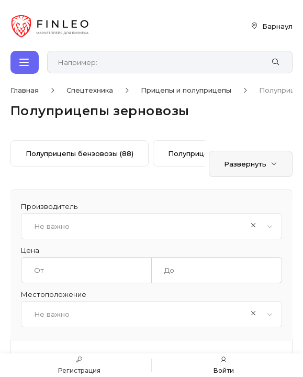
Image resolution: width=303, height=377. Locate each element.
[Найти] (275, 62)
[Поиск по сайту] (158, 62)
